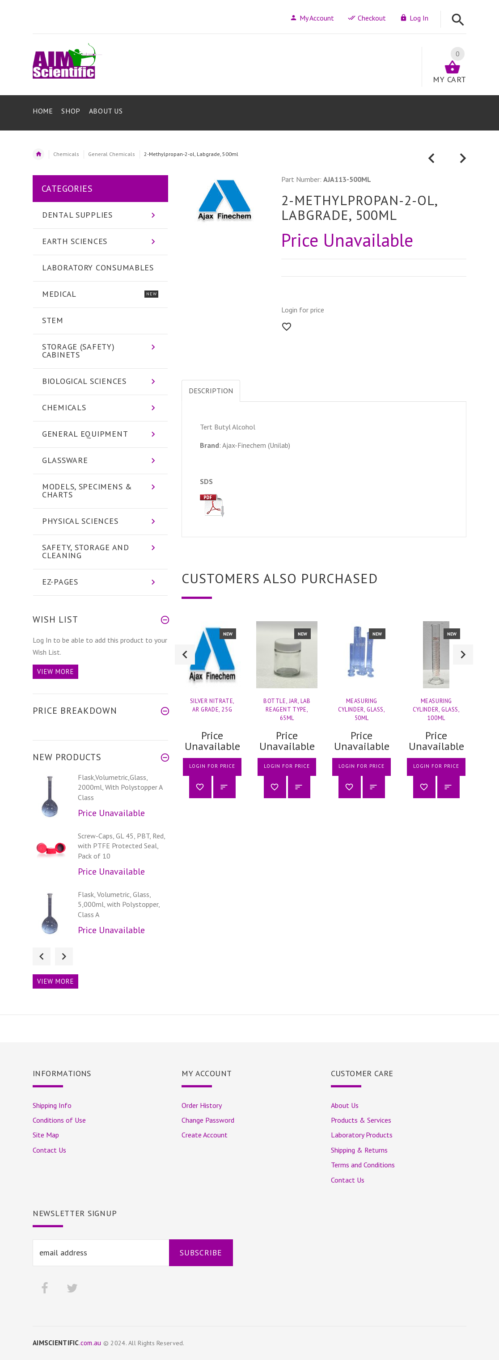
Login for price (302, 309)
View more (55, 671)
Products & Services (361, 1120)
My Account (312, 17)
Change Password (208, 1120)
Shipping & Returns (359, 1149)
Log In (414, 17)
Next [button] (463, 654)
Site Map (46, 1134)
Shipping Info (52, 1105)
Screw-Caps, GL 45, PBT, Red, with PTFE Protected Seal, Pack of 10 (121, 845)
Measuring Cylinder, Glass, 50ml (361, 709)
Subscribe (201, 1252)
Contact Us (49, 1149)
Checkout (367, 17)
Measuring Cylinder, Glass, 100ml (436, 709)
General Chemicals (111, 154)
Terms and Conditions (363, 1164)
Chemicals (66, 154)
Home (38, 154)
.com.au (67, 1342)
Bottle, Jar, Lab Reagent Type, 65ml (287, 709)
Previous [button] (185, 654)
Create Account (205, 1134)
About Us (345, 1105)
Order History (202, 1105)
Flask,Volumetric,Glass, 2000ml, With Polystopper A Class (120, 787)
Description (211, 390)
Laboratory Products (362, 1134)
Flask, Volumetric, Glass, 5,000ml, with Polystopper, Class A (119, 904)
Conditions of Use (59, 1120)
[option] (212, 716)
